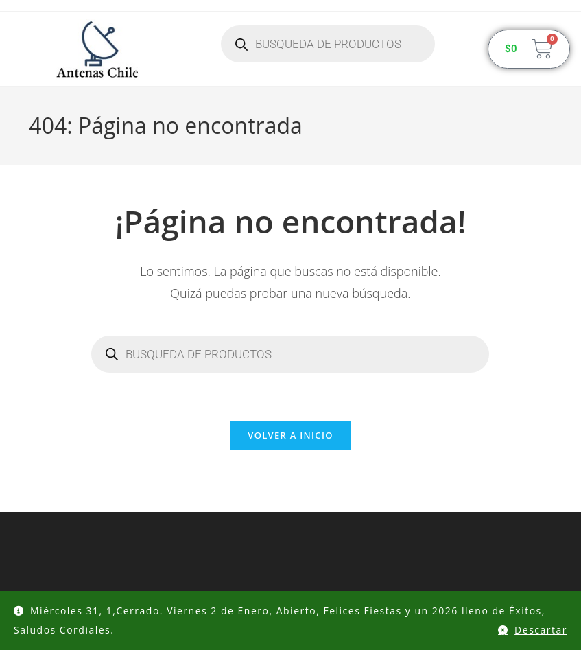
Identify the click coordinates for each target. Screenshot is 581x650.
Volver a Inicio (290, 435)
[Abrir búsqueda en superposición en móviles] (328, 44)
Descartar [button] (540, 629)
